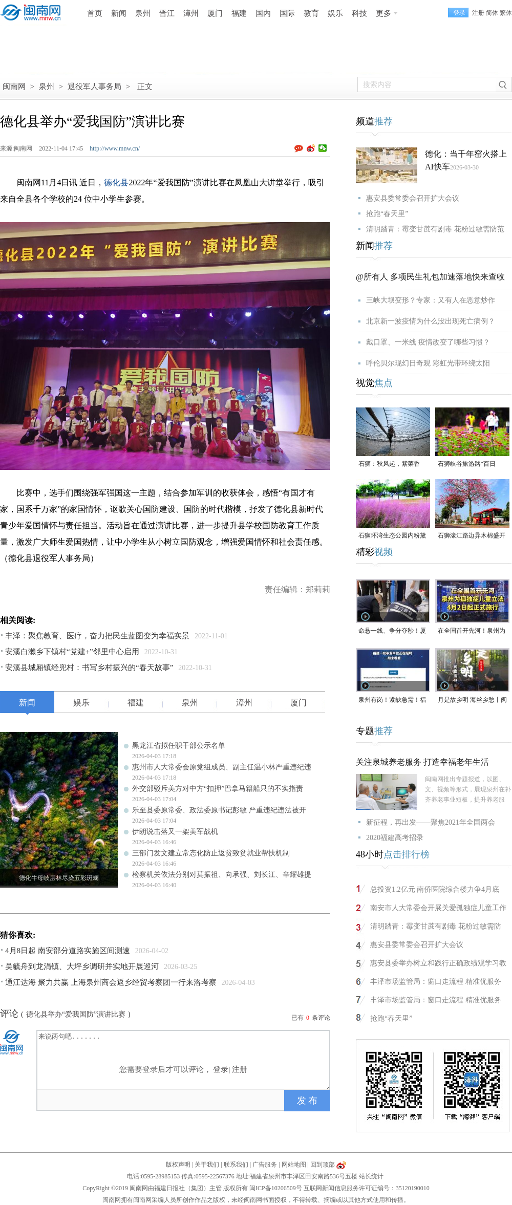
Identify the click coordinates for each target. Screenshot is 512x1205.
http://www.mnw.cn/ (115, 148)
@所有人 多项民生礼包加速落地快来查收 (430, 276)
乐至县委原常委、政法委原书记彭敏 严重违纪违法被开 (219, 810)
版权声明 (178, 1164)
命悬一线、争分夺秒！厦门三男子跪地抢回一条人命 (392, 631)
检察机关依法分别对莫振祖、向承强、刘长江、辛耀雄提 (221, 874)
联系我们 (236, 1164)
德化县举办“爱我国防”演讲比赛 (75, 1014)
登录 (220, 1069)
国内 (263, 13)
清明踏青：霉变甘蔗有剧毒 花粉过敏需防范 (435, 229)
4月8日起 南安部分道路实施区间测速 (67, 950)
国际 (287, 13)
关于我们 (207, 1164)
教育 (311, 13)
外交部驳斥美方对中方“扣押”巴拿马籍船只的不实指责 (217, 788)
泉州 (143, 13)
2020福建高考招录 (394, 838)
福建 (239, 13)
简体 (492, 12)
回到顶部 (322, 1164)
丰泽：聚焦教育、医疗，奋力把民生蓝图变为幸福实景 (97, 636)
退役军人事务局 (94, 86)
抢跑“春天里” (387, 214)
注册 (478, 12)
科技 (359, 13)
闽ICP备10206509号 (275, 1188)
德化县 (116, 182)
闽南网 (14, 86)
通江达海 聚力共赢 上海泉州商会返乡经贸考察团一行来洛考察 (111, 982)
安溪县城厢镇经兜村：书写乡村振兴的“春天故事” (89, 667)
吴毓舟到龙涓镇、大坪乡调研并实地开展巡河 (82, 966)
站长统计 (371, 1176)
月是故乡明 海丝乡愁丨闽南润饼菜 (472, 700)
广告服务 (264, 1164)
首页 (94, 13)
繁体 (506, 12)
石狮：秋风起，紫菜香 (389, 463)
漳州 (191, 13)
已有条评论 (310, 1017)
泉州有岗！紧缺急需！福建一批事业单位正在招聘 (392, 700)
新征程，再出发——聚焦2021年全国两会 (430, 822)
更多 (383, 13)
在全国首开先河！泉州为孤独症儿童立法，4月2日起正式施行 (471, 631)
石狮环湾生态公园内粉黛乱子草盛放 (392, 536)
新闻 (118, 13)
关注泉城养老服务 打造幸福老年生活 (422, 762)
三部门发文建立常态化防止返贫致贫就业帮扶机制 (211, 853)
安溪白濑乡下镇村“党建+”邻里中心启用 (72, 652)
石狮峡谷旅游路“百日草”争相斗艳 (467, 464)
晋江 (167, 13)
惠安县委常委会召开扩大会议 (412, 198)
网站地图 (294, 1164)
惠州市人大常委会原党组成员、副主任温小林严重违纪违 (221, 767)
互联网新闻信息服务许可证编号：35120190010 (367, 1188)
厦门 (215, 13)
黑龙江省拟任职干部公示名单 (178, 745)
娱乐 (335, 13)
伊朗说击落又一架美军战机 (175, 831)
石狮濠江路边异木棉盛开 (471, 535)
